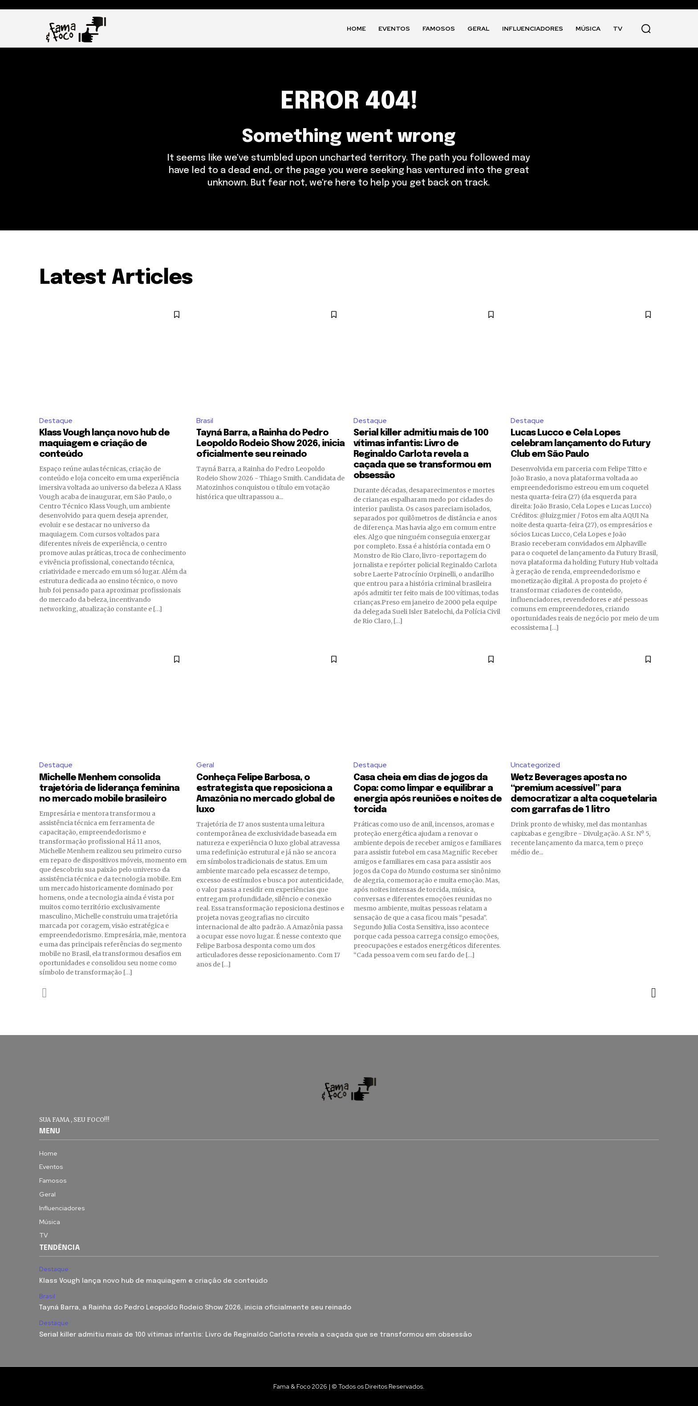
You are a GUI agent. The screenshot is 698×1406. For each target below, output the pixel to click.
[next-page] (653, 992)
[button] (646, 28)
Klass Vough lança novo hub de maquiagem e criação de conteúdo (104, 443)
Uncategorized (535, 764)
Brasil (204, 420)
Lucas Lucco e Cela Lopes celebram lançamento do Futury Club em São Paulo (580, 443)
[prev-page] (44, 992)
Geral (205, 764)
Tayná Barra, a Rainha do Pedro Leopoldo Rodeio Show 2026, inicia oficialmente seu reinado (270, 443)
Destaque (56, 420)
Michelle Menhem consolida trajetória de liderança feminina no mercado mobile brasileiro (109, 788)
